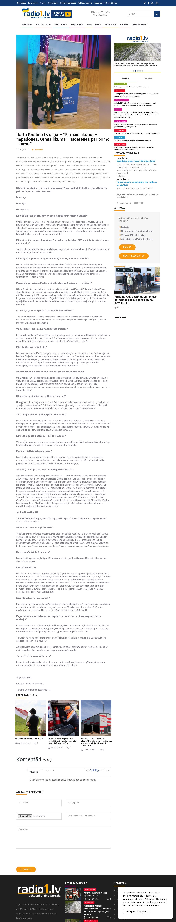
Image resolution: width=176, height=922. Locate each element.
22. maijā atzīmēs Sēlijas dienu (29, 733)
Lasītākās (148, 78)
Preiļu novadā (77, 25)
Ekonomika (120, 137)
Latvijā (98, 25)
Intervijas (124, 25)
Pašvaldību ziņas (122, 100)
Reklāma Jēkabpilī (68, 3)
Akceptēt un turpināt (136, 911)
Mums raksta (110, 25)
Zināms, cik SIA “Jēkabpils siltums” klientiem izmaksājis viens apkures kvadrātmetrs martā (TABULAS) (96, 736)
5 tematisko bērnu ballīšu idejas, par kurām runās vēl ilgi (136, 134)
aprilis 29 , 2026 (121, 307)
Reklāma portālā (85, 3)
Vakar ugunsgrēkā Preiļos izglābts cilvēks (131, 87)
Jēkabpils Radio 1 (139, 25)
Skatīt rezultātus (134, 256)
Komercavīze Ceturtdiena (105, 3)
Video (43, 3)
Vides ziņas (120, 90)
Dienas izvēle (120, 144)
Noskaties (21, 3)
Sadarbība (122, 884)
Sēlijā (89, 25)
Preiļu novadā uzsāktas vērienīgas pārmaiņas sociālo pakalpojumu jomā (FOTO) (135, 299)
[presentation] (39, 852)
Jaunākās (126, 78)
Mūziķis (34, 766)
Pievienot (26, 864)
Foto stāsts (33, 3)
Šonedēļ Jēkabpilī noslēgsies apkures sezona (132, 140)
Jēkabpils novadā (43, 25)
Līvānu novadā (60, 25)
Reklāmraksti (120, 130)
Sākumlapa (27, 25)
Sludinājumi (53, 3)
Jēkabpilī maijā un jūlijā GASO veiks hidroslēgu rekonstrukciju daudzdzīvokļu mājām (62, 735)
